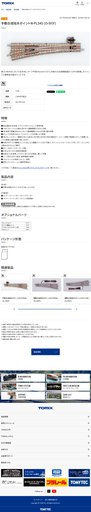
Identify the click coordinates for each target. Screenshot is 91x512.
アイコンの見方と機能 (55, 85)
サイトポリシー (38, 500)
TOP (2, 9)
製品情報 (16, 9)
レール (4, 19)
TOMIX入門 (5, 429)
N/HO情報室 (6, 442)
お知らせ (4, 449)
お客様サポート (7, 456)
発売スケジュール (8, 423)
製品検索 (8, 9)
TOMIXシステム (7, 436)
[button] (15, 309)
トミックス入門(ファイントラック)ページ (33, 167)
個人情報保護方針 (51, 500)
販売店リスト (6, 462)
